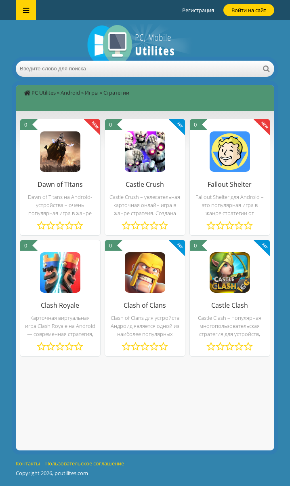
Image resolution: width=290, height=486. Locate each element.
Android (70, 92)
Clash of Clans (145, 305)
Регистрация (198, 10)
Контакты (28, 463)
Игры (92, 92)
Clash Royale (60, 305)
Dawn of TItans (60, 184)
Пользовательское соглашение (84, 463)
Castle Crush (145, 184)
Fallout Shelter (230, 184)
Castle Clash (229, 305)
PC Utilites (44, 92)
